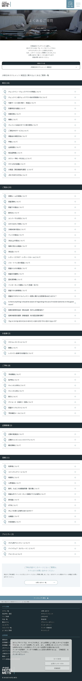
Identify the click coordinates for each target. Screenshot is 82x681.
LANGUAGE (44, 616)
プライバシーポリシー (47, 622)
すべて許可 (57, 659)
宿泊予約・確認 (7, 614)
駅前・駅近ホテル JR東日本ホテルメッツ (11, 602)
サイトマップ (45, 630)
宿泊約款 (43, 619)
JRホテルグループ (7, 651)
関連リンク (5, 656)
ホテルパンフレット (47, 614)
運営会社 (5, 639)
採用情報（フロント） (9, 642)
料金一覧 (5, 619)
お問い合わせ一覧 (41, 582)
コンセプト (5, 625)
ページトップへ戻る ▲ (41, 598)
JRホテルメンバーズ (8, 648)
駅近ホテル (5, 622)
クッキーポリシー (46, 625)
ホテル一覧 (5, 611)
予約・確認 (70, 4)
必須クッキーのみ (57, 663)
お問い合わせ (45, 611)
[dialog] (41, 655)
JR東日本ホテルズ (7, 653)
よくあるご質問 (25, 602)
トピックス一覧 (7, 628)
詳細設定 (57, 668)
